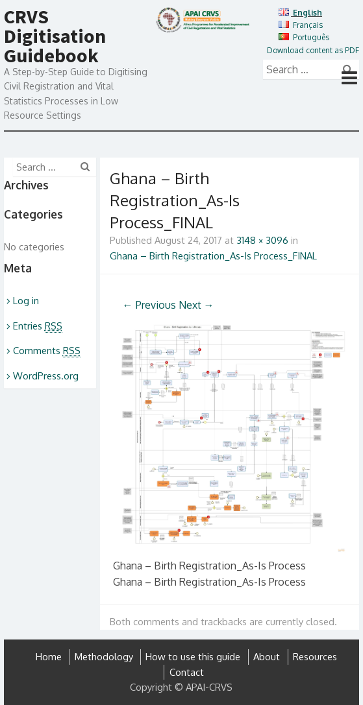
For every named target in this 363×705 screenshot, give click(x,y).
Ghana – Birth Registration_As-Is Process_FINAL (213, 256)
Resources (315, 657)
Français (301, 25)
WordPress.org (46, 376)
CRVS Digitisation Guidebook (55, 35)
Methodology (104, 657)
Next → (196, 304)
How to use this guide (192, 657)
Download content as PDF (313, 50)
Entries (37, 326)
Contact (186, 672)
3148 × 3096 (262, 240)
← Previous (149, 304)
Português (304, 37)
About (266, 657)
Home (49, 657)
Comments (47, 350)
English (300, 13)
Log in (26, 300)
